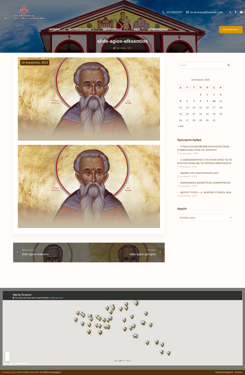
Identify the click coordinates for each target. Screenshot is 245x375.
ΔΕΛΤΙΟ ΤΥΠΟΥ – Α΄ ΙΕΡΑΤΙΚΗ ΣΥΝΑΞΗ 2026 (205, 192)
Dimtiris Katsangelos (52, 372)
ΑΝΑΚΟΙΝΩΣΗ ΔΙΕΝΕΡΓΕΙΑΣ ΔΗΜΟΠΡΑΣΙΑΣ (205, 182)
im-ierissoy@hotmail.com (206, 12)
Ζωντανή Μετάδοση (231, 29)
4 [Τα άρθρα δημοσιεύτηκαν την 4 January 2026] (220, 94)
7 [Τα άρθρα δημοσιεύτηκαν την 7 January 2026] (194, 101)
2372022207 (174, 12)
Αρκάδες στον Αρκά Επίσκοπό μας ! (199, 173)
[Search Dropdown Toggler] (230, 12)
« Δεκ (181, 126)
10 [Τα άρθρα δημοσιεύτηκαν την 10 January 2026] (214, 101)
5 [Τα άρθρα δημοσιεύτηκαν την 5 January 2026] (180, 101)
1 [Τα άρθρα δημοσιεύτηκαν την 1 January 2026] (200, 94)
